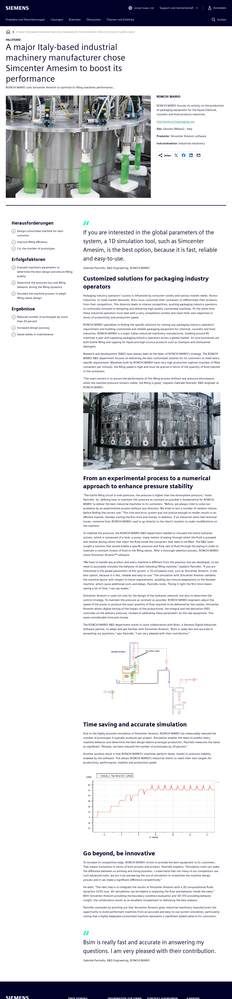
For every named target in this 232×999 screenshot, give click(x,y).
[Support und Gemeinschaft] (179, 8)
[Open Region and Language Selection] (141, 8)
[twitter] (176, 155)
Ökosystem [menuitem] (93, 19)
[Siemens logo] (17, 8)
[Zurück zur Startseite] (8, 32)
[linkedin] (191, 155)
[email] (198, 155)
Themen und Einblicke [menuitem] (120, 19)
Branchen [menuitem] (75, 19)
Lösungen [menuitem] (57, 19)
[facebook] (183, 155)
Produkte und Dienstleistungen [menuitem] (25, 19)
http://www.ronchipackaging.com (176, 121)
